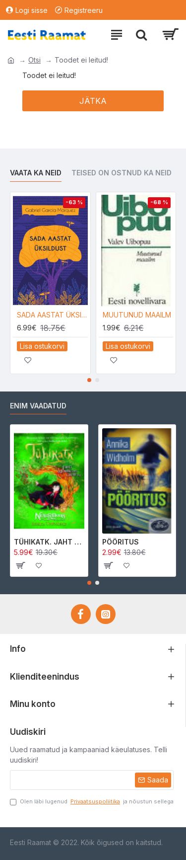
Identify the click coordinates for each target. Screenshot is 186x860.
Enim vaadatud (38, 405)
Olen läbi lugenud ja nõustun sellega (92, 801)
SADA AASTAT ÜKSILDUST (52, 315)
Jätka (93, 101)
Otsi (34, 60)
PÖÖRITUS (120, 542)
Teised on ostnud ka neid (121, 172)
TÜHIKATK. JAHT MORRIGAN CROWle (49, 542)
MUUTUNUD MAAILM (137, 315)
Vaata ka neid (36, 172)
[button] (89, 380)
